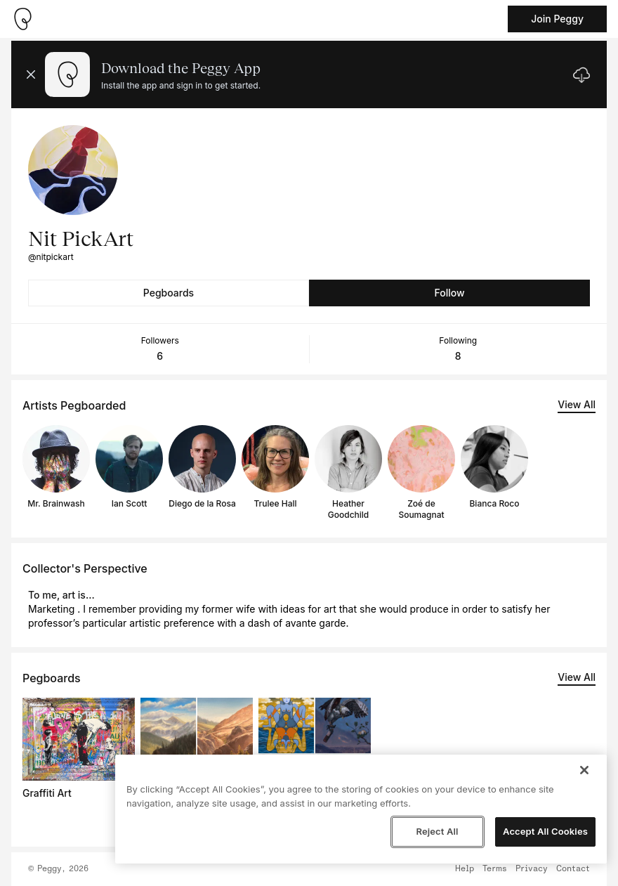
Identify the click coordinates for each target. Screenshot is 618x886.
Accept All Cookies (545, 831)
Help (464, 869)
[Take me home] (22, 19)
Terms (494, 869)
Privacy (531, 869)
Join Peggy (557, 19)
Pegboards (168, 293)
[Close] (584, 770)
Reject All (437, 831)
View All (577, 404)
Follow (449, 293)
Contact (573, 869)
